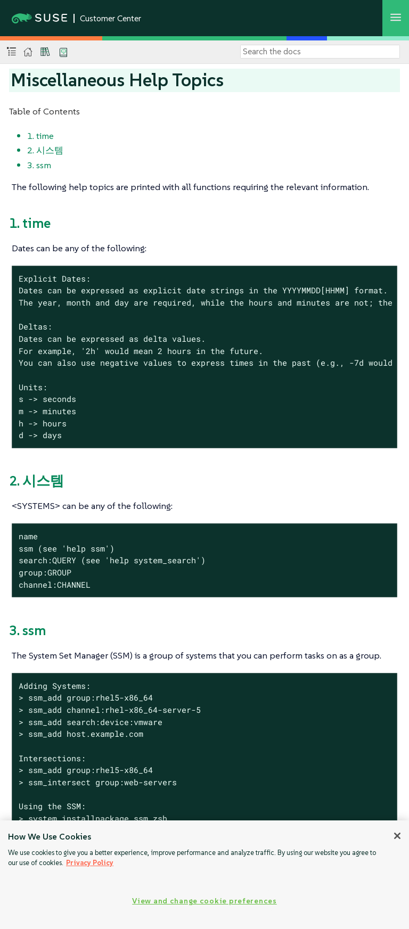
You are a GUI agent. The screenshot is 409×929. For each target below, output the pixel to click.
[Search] (320, 52)
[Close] (397, 836)
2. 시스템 (45, 150)
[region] (204, 874)
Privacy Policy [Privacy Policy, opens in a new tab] (89, 862)
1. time (40, 136)
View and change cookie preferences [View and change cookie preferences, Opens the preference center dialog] (204, 901)
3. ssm (39, 165)
